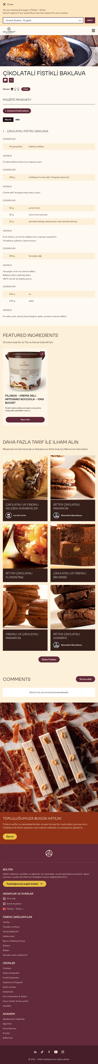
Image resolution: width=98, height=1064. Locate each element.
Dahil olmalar (9, 987)
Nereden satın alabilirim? (15, 955)
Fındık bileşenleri (11, 977)
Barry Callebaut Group (14, 941)
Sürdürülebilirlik (10, 931)
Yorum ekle (85, 679)
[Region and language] (43, 20)
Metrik (8, 119)
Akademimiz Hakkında (14, 1019)
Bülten (6, 950)
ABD (17, 119)
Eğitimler (7, 1023)
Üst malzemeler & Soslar (15, 996)
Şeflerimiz (8, 1038)
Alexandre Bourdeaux (71, 515)
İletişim (6, 945)
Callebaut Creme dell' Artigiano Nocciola (49, 177)
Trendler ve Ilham (11, 927)
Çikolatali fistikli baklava (18, 111)
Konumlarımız (9, 1028)
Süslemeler (8, 991)
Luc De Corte (19, 515)
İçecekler (7, 1006)
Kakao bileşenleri (11, 973)
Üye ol (9, 836)
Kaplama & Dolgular (13, 982)
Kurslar (6, 1033)
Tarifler (6, 922)
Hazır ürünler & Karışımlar (15, 1001)
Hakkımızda (8, 936)
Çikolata (7, 968)
